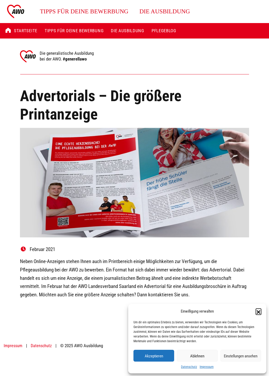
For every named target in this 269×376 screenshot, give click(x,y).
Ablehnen (197, 355)
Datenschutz (189, 366)
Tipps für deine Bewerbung (84, 11)
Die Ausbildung (164, 11)
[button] (258, 311)
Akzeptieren (154, 355)
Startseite (25, 31)
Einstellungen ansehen (240, 355)
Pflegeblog (164, 31)
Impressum (207, 366)
